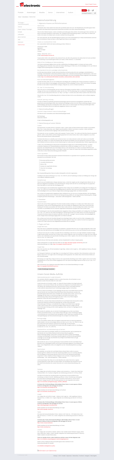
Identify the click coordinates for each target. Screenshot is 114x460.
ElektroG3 (20, 42)
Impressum (69, 455)
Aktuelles (42, 12)
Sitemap (55, 455)
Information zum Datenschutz (47, 451)
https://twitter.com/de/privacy (43, 427)
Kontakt (20, 32)
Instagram (87, 455)
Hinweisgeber (94, 455)
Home (19, 16)
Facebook (81, 455)
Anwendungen (31, 12)
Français (94, 4)
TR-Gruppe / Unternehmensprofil (23, 23)
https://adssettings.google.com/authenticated (47, 405)
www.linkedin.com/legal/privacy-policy (46, 445)
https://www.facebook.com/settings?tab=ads (47, 387)
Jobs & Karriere (22, 37)
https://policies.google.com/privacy (45, 409)
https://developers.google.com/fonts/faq (74, 242)
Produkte (20, 12)
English (90, 4)
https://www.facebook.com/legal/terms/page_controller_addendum (52, 381)
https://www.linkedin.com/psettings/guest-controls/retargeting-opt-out (52, 439)
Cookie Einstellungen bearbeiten (46, 269)
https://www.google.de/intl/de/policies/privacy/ (47, 266)
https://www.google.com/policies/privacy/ (62, 244)
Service (50, 12)
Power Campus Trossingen (25, 29)
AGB (19, 39)
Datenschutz (21, 44)
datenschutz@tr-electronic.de (47, 55)
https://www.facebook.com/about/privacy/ (46, 391)
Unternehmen (60, 12)
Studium (70, 12)
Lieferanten (21, 34)
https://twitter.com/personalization (45, 422)
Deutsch (86, 4)
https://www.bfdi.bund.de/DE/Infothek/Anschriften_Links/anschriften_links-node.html (60, 76)
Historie (20, 27)
